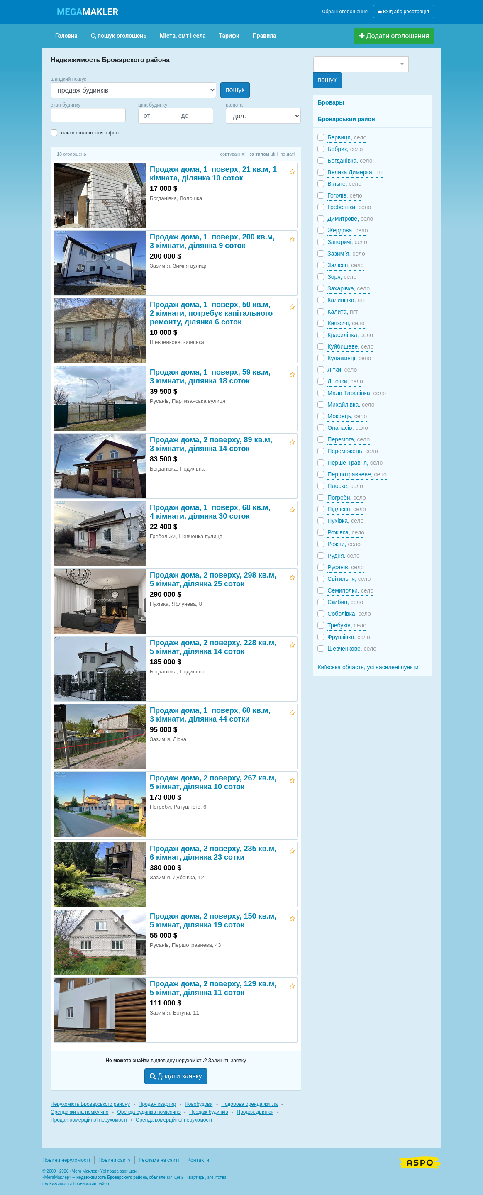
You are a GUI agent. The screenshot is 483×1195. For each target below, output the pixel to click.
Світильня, (349, 579)
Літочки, (345, 381)
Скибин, (345, 602)
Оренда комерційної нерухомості (174, 1120)
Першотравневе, (357, 474)
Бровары (330, 102)
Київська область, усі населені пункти (367, 667)
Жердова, (347, 230)
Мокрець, (347, 416)
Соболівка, (349, 613)
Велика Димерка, (355, 172)
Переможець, (352, 451)
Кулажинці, (349, 358)
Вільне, (344, 183)
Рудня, (343, 555)
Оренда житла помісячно (79, 1112)
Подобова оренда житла (249, 1104)
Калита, (342, 311)
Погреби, (346, 497)
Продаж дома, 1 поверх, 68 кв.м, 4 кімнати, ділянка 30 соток (210, 511)
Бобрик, (345, 149)
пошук (235, 89)
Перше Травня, (355, 462)
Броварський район (346, 119)
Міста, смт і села (183, 35)
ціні (274, 153)
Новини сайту (114, 1160)
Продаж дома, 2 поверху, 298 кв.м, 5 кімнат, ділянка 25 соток (213, 579)
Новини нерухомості (66, 1160)
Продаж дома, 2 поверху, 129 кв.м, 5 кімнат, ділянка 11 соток (213, 988)
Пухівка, (345, 520)
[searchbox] (65, 115)
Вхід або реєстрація (403, 12)
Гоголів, (344, 195)
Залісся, (345, 265)
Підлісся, (346, 509)
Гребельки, (349, 207)
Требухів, (346, 625)
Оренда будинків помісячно (149, 1112)
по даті (287, 153)
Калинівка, (346, 300)
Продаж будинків (208, 1112)
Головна (66, 35)
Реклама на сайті (159, 1160)
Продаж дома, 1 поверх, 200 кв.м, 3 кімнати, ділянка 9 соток (212, 241)
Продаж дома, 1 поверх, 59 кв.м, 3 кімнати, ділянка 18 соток (210, 376)
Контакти (198, 1160)
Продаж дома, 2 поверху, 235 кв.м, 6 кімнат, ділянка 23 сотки (213, 852)
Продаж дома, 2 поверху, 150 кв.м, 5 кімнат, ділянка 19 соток (213, 920)
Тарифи (229, 35)
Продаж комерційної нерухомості (89, 1120)
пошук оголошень (118, 35)
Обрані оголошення (345, 12)
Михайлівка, (350, 404)
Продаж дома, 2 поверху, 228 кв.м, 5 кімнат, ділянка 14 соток (213, 647)
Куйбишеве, (350, 346)
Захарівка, (348, 288)
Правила (264, 35)
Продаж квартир (157, 1104)
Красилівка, (350, 335)
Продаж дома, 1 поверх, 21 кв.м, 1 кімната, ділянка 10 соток (214, 173)
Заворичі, (347, 242)
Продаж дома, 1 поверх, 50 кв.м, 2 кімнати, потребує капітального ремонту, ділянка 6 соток (211, 313)
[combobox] (88, 115)
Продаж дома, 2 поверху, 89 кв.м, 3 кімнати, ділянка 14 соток (211, 444)
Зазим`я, (346, 253)
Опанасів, (347, 427)
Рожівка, (345, 532)
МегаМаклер (56, 1177)
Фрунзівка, (348, 637)
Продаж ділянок (255, 1112)
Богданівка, (349, 160)
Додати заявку (176, 1076)
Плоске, (345, 486)
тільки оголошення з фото (90, 133)
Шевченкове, (351, 648)
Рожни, (344, 544)
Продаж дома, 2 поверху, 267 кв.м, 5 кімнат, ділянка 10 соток (213, 782)
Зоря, (341, 276)
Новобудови (198, 1104)
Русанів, (345, 567)
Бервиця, (346, 137)
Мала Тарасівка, (356, 393)
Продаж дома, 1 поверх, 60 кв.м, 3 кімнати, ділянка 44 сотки (210, 714)
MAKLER (87, 12)
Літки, (342, 369)
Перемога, (348, 439)
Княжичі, (345, 323)
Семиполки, (350, 590)
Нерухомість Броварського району (90, 1104)
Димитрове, (350, 218)
